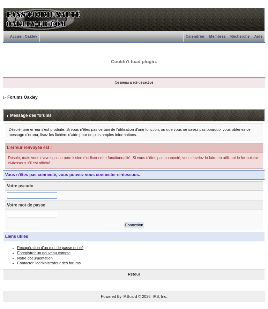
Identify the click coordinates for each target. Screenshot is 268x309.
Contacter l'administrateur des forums (49, 263)
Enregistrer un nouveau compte (43, 253)
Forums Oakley (22, 97)
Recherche (240, 36)
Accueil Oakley (23, 36)
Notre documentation (35, 258)
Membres (217, 36)
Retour (134, 274)
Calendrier (195, 36)
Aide (258, 36)
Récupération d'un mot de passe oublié (50, 248)
